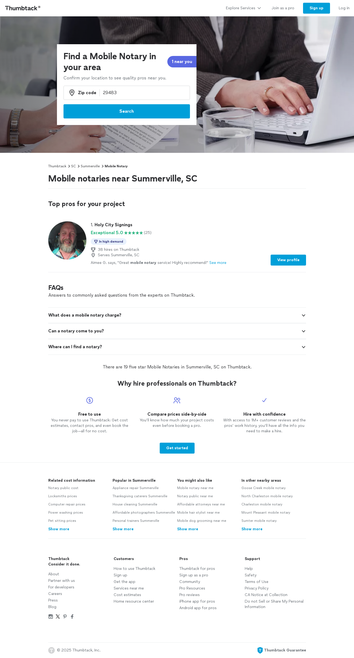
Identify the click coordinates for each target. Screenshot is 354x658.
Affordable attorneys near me (201, 504)
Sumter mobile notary (259, 521)
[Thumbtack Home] (23, 8)
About (53, 574)
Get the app (124, 581)
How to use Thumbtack (134, 568)
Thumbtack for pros (197, 568)
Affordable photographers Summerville (144, 512)
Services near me (129, 588)
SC (73, 166)
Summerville (90, 166)
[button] (303, 315)
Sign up (120, 575)
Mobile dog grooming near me (201, 521)
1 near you (182, 61)
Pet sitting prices (62, 521)
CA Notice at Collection (266, 595)
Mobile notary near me (195, 488)
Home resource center (134, 601)
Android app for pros (198, 608)
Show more (58, 529)
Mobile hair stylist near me (198, 512)
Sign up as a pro (193, 575)
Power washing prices (65, 512)
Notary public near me (195, 496)
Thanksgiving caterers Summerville (140, 496)
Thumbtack (57, 166)
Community (189, 581)
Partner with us (61, 580)
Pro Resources (192, 588)
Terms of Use (256, 581)
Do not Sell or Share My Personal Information (274, 604)
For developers (61, 587)
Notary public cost (63, 488)
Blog (52, 607)
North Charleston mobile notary (267, 496)
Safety (250, 575)
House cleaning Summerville (135, 504)
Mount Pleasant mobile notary (265, 512)
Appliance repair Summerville (136, 488)
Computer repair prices (66, 504)
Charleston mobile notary (261, 504)
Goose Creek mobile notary (263, 488)
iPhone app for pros (197, 601)
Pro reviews (189, 595)
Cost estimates (127, 595)
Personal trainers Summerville (136, 521)
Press (53, 600)
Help (249, 568)
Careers (55, 593)
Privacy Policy (256, 588)
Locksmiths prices (62, 496)
